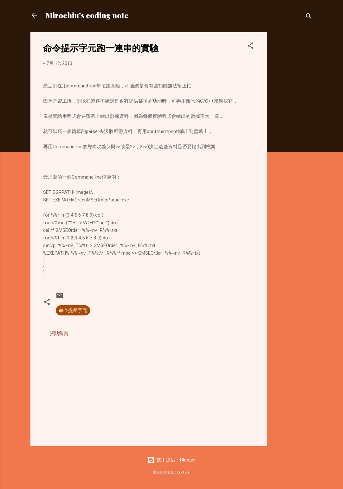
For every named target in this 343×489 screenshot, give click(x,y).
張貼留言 (58, 333)
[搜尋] (309, 17)
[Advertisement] (292, 127)
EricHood (184, 472)
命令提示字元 (73, 310)
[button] (250, 47)
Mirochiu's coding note (87, 15)
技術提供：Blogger (171, 460)
